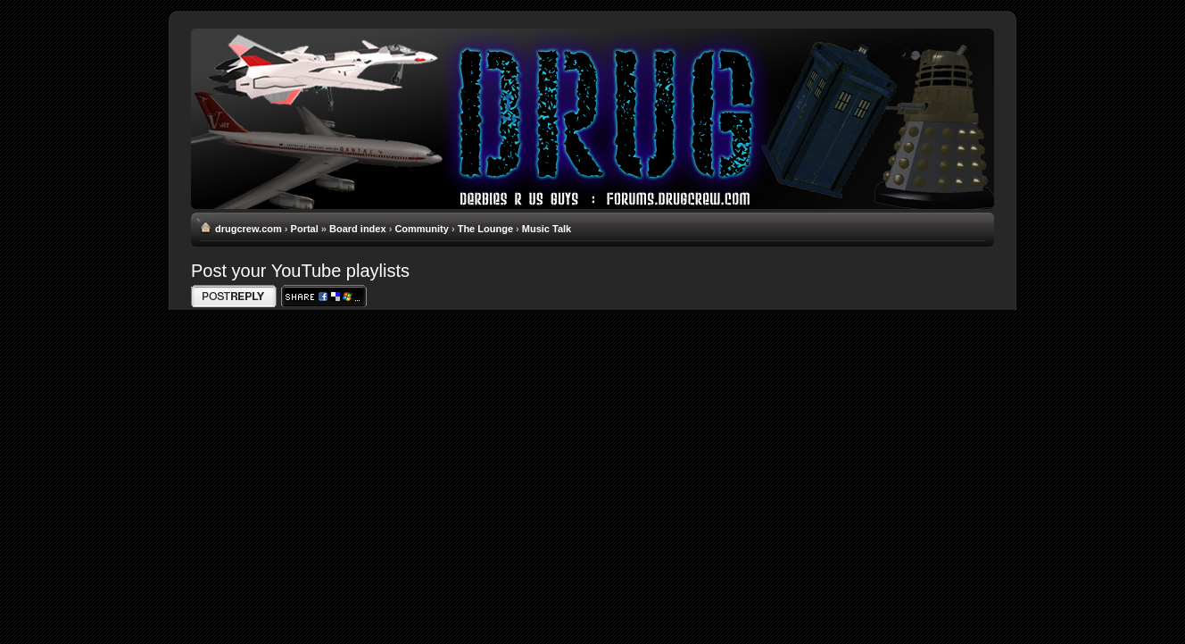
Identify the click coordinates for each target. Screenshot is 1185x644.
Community (421, 228)
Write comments (234, 296)
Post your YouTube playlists (300, 270)
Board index (357, 228)
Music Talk (546, 228)
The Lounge (485, 228)
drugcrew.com (248, 228)
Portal (305, 228)
